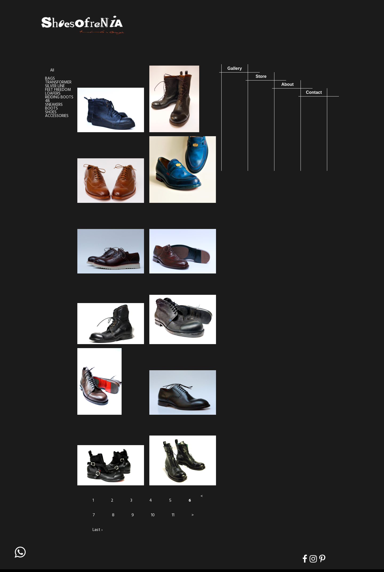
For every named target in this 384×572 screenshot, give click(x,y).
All (52, 70)
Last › (98, 529)
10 (153, 515)
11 (173, 515)
